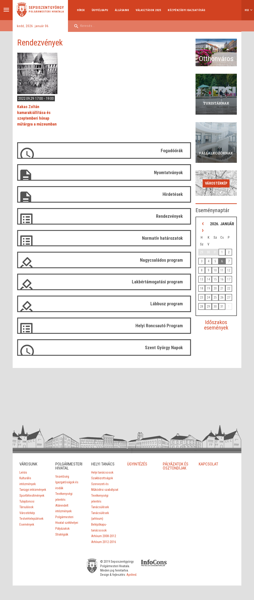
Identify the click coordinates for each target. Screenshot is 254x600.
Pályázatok (62, 528)
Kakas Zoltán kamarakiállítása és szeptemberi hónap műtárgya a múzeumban (37, 115)
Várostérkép (216, 183)
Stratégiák (61, 534)
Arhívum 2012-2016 (103, 542)
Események (26, 524)
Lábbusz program (166, 303)
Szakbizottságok (102, 478)
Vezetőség (62, 476)
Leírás (23, 472)
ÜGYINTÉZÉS (137, 464)
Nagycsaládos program (161, 260)
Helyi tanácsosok (102, 472)
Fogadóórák (172, 150)
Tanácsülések (100, 507)
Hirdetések (173, 194)
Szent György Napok (164, 347)
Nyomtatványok (168, 172)
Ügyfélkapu (100, 10)
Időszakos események (216, 325)
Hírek (81, 10)
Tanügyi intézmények (32, 489)
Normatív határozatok (162, 238)
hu (247, 10)
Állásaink (122, 10)
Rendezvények (169, 216)
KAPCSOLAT (208, 464)
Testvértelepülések (31, 518)
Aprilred (131, 574)
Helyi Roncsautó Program (159, 325)
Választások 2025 (148, 10)
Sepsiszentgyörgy (46, 7)
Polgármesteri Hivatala (46, 11)
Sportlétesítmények (31, 495)
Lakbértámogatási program (157, 282)
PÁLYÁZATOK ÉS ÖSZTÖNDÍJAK (176, 466)
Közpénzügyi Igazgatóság (186, 10)
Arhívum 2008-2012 (103, 536)
